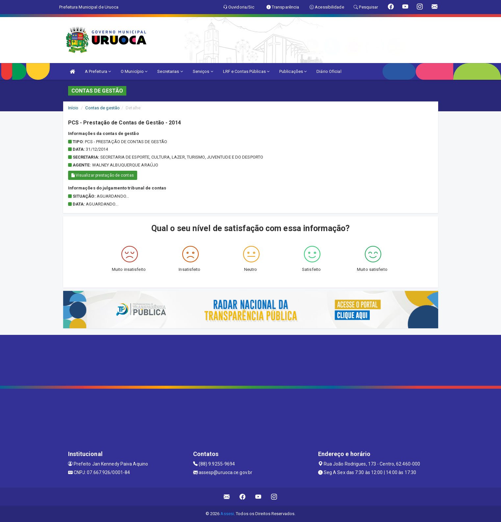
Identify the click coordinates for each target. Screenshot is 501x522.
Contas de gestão (102, 107)
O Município (134, 71)
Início (73, 107)
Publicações (293, 71)
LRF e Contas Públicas (246, 71)
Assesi (227, 513)
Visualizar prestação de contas (102, 175)
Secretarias (170, 71)
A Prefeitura (98, 71)
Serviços (203, 71)
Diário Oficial (328, 71)
